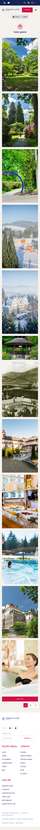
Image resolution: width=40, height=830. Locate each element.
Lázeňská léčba (7, 763)
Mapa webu (19, 823)
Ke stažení (23, 774)
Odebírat (28, 738)
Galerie (23, 17)
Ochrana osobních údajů (25, 819)
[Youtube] (15, 728)
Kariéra (22, 763)
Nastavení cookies (8, 823)
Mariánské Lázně (7, 786)
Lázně (4, 752)
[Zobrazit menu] (36, 10)
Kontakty (23, 752)
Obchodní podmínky (8, 819)
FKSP (22, 770)
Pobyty (4, 756)
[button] (31, 3)
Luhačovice (5, 789)
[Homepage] (10, 10)
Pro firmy (23, 766)
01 (25, 705)
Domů (16, 17)
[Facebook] (4, 728)
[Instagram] (10, 728)
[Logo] (18, 719)
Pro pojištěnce (6, 759)
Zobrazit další (20, 699)
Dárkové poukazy (26, 756)
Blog (3, 770)
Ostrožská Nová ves (8, 793)
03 (36, 705)
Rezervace (27, 9)
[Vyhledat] (25, 3)
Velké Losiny (6, 796)
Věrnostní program (26, 759)
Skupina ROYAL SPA (9, 804)
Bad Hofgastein (7, 800)
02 (31, 705)
